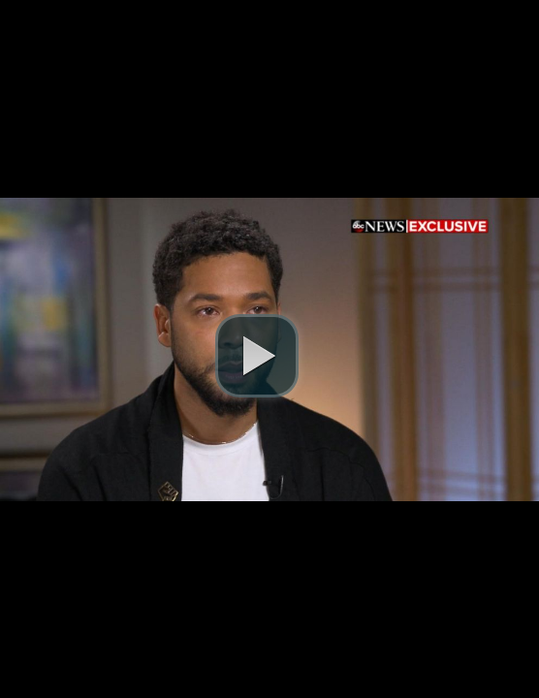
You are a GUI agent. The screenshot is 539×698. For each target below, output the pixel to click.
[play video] (257, 355)
